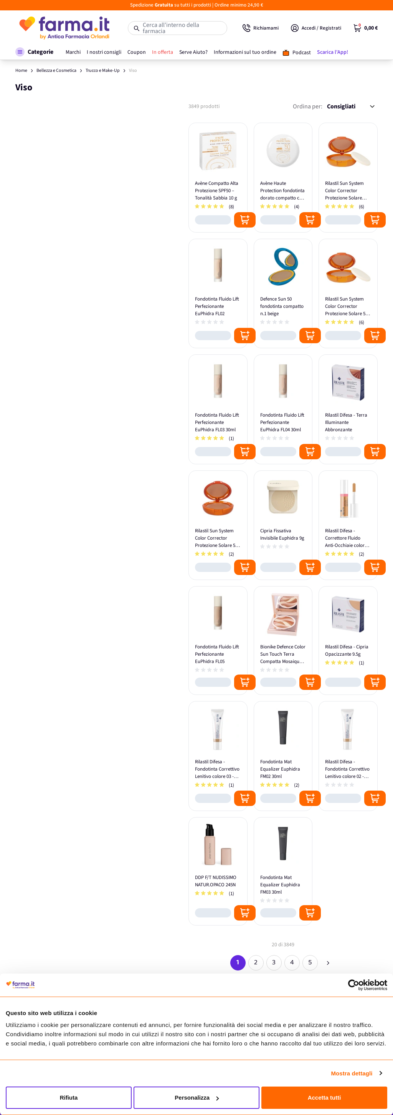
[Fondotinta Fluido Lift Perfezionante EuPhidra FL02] (218, 293)
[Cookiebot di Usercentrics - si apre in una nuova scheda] (353, 985)
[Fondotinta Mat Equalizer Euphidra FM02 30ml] (283, 756)
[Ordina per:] (351, 106)
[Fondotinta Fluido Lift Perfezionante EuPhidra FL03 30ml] (218, 409)
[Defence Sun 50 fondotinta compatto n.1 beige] (283, 293)
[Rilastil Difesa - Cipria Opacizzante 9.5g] (348, 641)
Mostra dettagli (351, 1073)
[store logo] (63, 28)
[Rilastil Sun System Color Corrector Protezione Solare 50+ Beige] (218, 525)
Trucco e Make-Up (103, 70)
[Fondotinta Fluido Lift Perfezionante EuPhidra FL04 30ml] (283, 409)
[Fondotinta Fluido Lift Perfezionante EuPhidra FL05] (218, 641)
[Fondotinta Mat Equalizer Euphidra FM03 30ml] (283, 872)
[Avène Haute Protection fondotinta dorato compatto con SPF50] (283, 177)
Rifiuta (69, 1097)
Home (21, 70)
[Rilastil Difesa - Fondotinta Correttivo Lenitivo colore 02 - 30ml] (348, 756)
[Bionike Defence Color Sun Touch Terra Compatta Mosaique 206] (283, 641)
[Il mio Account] (316, 28)
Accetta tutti (324, 1097)
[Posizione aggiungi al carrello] (245, 220)
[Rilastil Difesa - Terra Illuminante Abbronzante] (348, 409)
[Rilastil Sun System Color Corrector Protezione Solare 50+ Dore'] (348, 293)
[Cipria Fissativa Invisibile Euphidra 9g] (283, 525)
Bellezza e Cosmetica (56, 70)
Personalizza (197, 1097)
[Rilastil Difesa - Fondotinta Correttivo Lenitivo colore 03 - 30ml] (218, 756)
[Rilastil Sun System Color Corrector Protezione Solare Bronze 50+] (348, 177)
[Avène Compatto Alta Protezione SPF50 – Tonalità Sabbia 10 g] (218, 177)
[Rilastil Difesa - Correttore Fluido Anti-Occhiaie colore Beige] (348, 525)
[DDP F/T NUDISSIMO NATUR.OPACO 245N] (218, 872)
